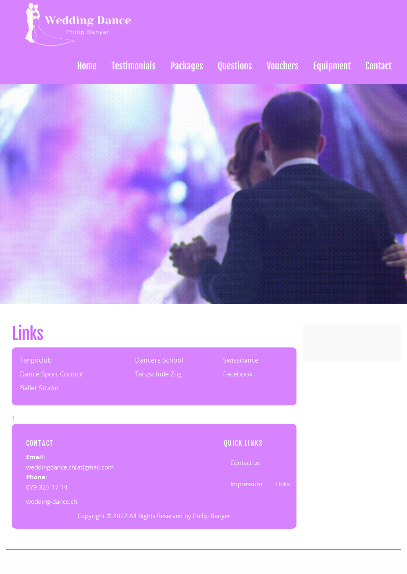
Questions (235, 65)
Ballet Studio (39, 387)
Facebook (237, 373)
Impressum (246, 484)
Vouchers (283, 65)
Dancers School (159, 360)
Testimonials (133, 65)
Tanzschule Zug (158, 373)
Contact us (245, 462)
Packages (186, 65)
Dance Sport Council (51, 373)
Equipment (332, 65)
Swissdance (241, 360)
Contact (378, 65)
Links (282, 484)
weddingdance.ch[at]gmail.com (70, 467)
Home (87, 65)
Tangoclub (36, 360)
